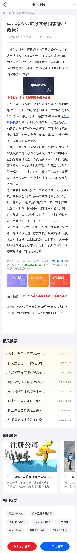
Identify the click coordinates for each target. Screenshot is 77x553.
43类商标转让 (42, 521)
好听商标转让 (37, 530)
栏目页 (9, 13)
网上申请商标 (16, 513)
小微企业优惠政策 (45, 296)
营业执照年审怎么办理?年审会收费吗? (42, 306)
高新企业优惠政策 (61, 296)
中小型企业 (29, 296)
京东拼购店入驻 (17, 521)
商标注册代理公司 (42, 513)
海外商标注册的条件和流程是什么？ (40, 313)
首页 (3, 13)
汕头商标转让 (60, 530)
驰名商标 (63, 521)
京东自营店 (15, 530)
